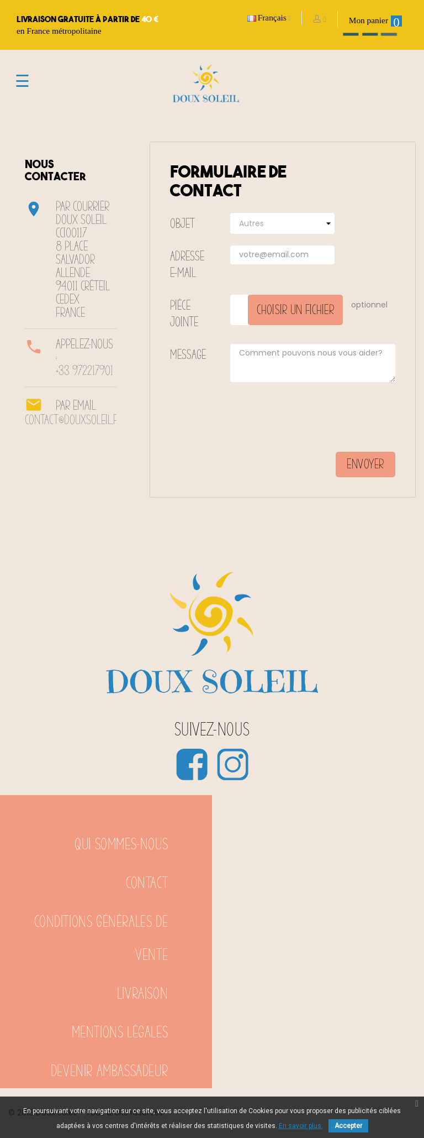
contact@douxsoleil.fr (74, 420)
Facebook (191, 764)
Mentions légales (120, 1033)
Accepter (348, 1126)
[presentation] (311, 421)
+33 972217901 (84, 371)
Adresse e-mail (187, 265)
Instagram (232, 764)
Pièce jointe (184, 314)
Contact (147, 883)
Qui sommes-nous (121, 845)
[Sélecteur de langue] (269, 18)
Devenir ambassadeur (109, 1071)
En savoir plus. (301, 1126)
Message (188, 355)
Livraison (142, 994)
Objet (182, 224)
